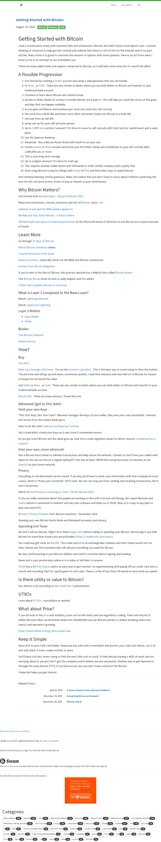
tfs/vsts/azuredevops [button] (35, 829)
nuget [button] (77, 839)
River (31, 85)
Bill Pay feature (42, 566)
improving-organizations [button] (18, 823)
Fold (42, 85)
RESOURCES (127, 5)
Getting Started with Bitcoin (40, 19)
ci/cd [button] (109, 834)
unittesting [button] (43, 823)
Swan (38, 147)
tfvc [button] (7, 839)
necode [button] (144, 834)
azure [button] (107, 823)
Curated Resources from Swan (36, 253)
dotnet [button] (9, 834)
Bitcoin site (93, 202)
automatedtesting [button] (143, 818)
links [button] (131, 834)
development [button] (12, 818)
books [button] (31, 839)
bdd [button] (16, 829)
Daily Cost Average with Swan (36, 369)
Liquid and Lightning (38, 305)
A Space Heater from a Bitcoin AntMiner (88, 690)
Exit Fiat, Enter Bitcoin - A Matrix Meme (51, 215)
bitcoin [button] (147, 823)
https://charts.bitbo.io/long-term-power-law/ (44, 631)
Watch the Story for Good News (15, 731)
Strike (58, 81)
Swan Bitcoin (10, 766)
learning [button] (83, 834)
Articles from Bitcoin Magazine (36, 266)
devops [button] (30, 818)
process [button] (81, 818)
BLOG (114, 5)
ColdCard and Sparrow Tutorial (60, 426)
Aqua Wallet (32, 316)
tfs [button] (134, 823)
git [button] (120, 834)
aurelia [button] (76, 829)
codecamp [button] (110, 829)
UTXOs (37, 600)
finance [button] (24, 834)
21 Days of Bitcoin (43, 241)
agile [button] (60, 823)
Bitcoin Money (32, 279)
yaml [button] (19, 839)
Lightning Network (37, 298)
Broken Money (26, 341)
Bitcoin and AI (74, 701)
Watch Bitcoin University (33, 247)
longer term (76, 532)
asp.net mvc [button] (137, 829)
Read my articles (28, 260)
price (46, 615)
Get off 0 (23, 363)
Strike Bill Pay (81, 170)
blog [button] (97, 834)
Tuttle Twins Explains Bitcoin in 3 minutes (42, 285)
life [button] (123, 829)
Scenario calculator (80, 369)
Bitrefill (55, 543)
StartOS (23, 464)
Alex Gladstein (63, 586)
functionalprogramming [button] (46, 834)
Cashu (22, 503)
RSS (139, 5)
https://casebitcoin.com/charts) (95, 536)
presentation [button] (120, 818)
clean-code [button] (92, 829)
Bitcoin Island (124, 272)
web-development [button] (62, 818)
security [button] (92, 839)
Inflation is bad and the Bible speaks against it (45, 209)
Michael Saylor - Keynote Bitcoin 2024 (61, 196)
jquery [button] (68, 834)
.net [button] (43, 818)
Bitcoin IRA (25, 396)
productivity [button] (99, 818)
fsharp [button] (121, 823)
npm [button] (65, 839)
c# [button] (43, 839)
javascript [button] (75, 823)
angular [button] (92, 823)
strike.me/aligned (50, 740)
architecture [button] (59, 829)
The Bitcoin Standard (30, 335)
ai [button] (6, 829)
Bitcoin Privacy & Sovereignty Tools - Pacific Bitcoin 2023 (60, 492)
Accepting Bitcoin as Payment (83, 696)
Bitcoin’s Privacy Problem (33, 514)
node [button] (54, 839)
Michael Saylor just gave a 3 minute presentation (47, 221)
